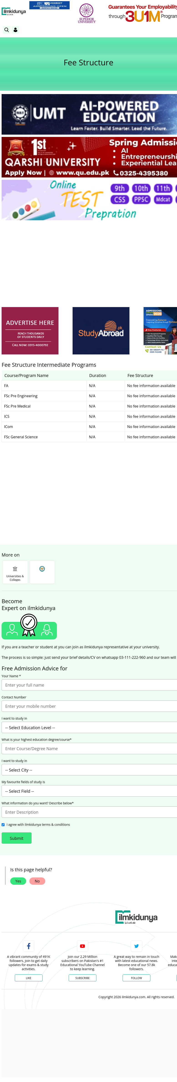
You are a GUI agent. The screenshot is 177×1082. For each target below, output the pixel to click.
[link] (49, 5)
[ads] (30, 331)
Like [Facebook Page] (28, 978)
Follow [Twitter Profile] (136, 978)
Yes (18, 881)
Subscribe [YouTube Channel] (83, 978)
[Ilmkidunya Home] (14, 11)
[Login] (15, 30)
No (37, 881)
